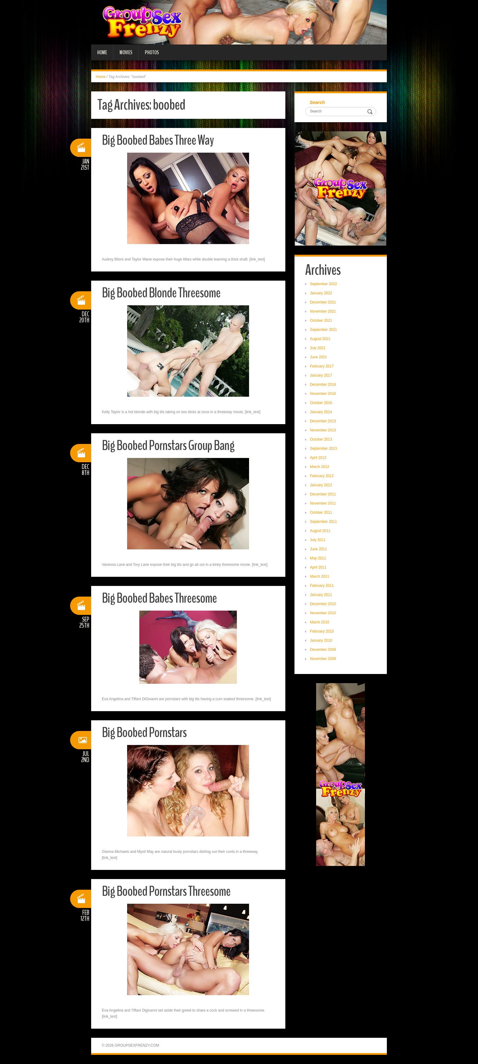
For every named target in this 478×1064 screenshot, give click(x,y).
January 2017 (321, 375)
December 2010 (323, 604)
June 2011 (318, 549)
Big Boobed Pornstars (144, 732)
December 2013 (323, 421)
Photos (152, 52)
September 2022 (323, 284)
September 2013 (323, 448)
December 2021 (323, 302)
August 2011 (320, 531)
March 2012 (319, 467)
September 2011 (323, 522)
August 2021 (320, 339)
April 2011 (318, 567)
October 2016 (321, 403)
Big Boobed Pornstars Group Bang (168, 445)
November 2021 (323, 311)
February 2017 (322, 366)
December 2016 (323, 384)
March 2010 (319, 622)
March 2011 (319, 576)
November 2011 (323, 503)
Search (317, 102)
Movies (126, 52)
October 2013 (321, 439)
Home (102, 52)
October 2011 (321, 512)
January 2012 (321, 485)
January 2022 (321, 293)
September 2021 (323, 330)
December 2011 (323, 494)
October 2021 (321, 320)
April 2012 (318, 458)
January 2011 (321, 595)
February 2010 (322, 631)
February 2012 (322, 476)
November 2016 (323, 394)
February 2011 (322, 585)
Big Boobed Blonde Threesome (161, 293)
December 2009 (323, 649)
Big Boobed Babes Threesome (159, 598)
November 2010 (323, 613)
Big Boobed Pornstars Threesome (166, 891)
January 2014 (321, 412)
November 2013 (323, 430)
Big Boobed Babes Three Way (158, 140)
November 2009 (323, 659)
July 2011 (318, 540)
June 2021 (318, 357)
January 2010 (321, 640)
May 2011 (318, 558)
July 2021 (318, 348)
